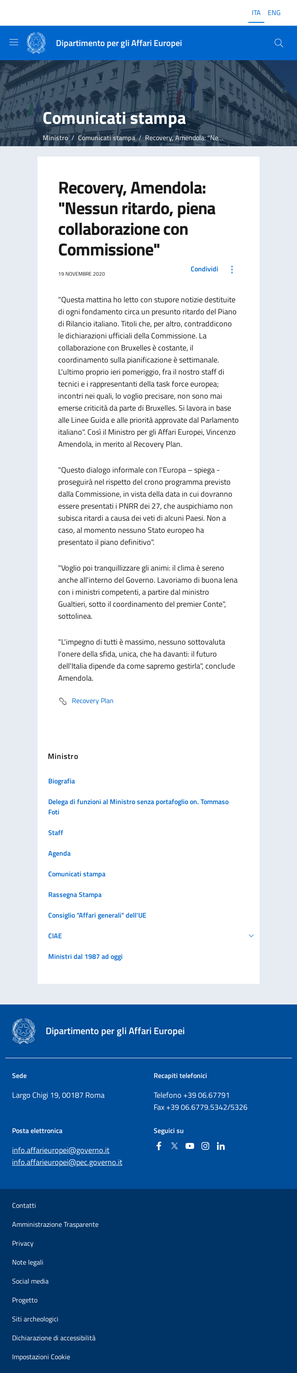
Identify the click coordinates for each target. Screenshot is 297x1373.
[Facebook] (159, 1146)
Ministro (55, 137)
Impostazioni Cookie (41, 1356)
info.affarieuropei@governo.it (60, 1150)
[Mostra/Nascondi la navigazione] (14, 42)
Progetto (24, 1300)
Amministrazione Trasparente (55, 1224)
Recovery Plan (86, 701)
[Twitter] (174, 1146)
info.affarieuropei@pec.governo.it (67, 1162)
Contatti (24, 1205)
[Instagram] (205, 1146)
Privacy (23, 1243)
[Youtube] (190, 1146)
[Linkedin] (221, 1146)
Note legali (27, 1262)
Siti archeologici (35, 1319)
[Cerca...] (279, 43)
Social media (30, 1281)
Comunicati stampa (106, 137)
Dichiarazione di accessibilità (54, 1338)
